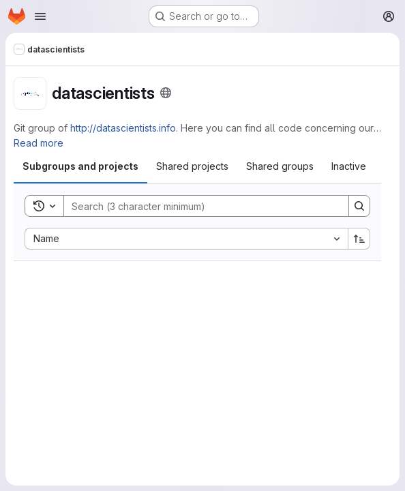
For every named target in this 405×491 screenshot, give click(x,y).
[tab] (80, 166)
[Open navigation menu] (40, 16)
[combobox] (186, 239)
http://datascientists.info (123, 128)
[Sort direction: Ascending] (359, 239)
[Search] (199, 206)
